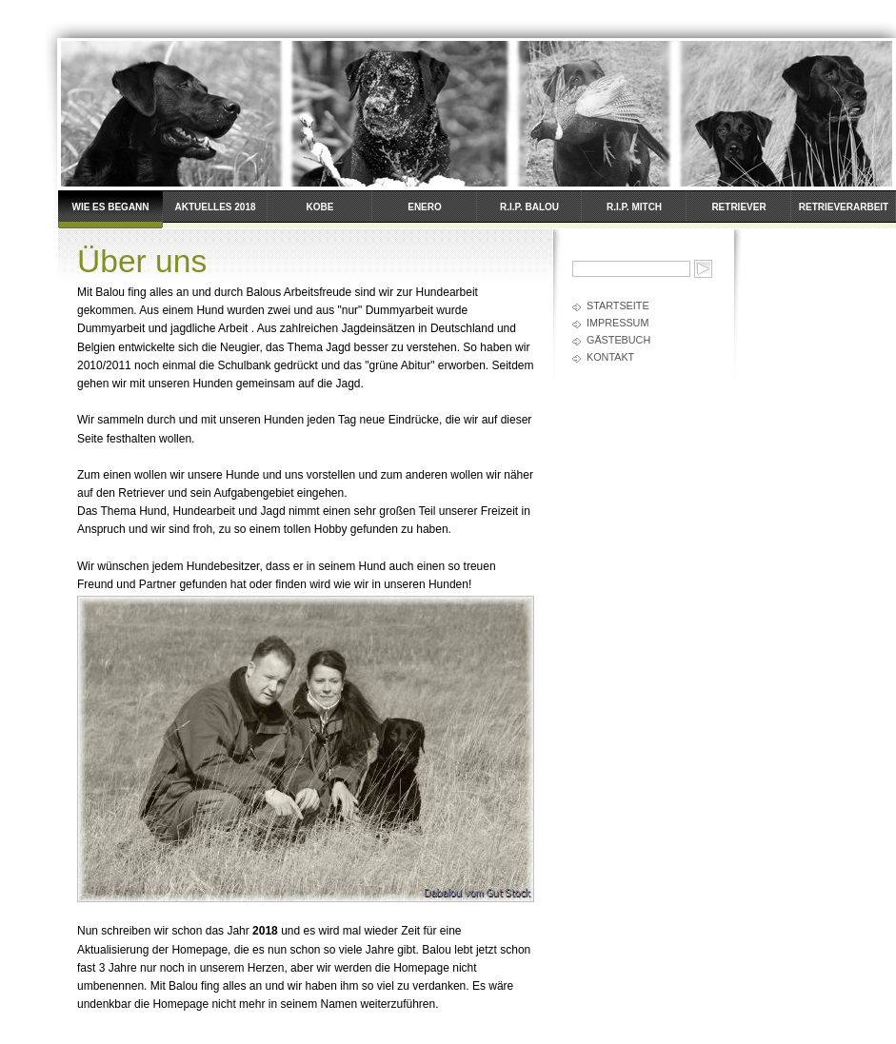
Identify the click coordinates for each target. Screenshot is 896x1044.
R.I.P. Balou (529, 207)
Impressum (617, 322)
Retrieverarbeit (843, 207)
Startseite (618, 305)
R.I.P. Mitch (634, 207)
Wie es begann (110, 207)
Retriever (738, 207)
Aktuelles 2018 (214, 207)
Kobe (320, 207)
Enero (425, 207)
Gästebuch (618, 339)
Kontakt (610, 357)
